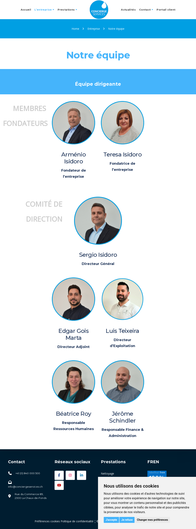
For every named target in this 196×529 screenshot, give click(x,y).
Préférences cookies (47, 521)
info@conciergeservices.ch (25, 486)
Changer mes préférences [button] (152, 519)
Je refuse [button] (127, 519)
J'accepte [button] (111, 519)
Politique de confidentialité (77, 521)
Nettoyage (107, 473)
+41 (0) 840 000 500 (28, 473)
